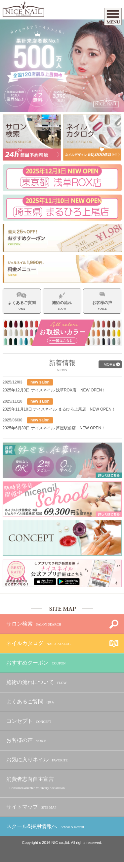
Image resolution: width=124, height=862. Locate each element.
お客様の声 (26, 740)
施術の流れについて (36, 682)
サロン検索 (33, 624)
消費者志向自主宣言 (35, 783)
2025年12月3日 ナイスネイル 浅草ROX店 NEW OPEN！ (54, 390)
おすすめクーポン (36, 663)
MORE (109, 364)
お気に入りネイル (37, 760)
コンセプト (28, 721)
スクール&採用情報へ (45, 826)
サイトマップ (31, 807)
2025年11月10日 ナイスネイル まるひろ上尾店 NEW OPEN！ (59, 409)
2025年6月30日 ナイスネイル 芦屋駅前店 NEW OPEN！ (54, 428)
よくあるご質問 (30, 702)
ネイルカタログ (38, 643)
